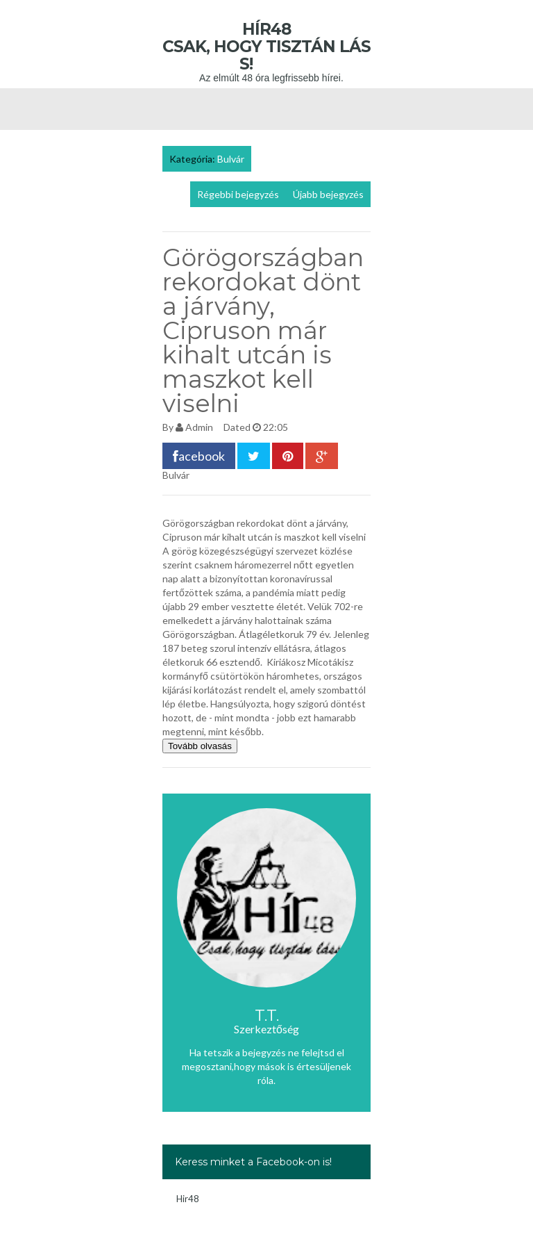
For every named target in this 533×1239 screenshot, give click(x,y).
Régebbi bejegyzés (238, 194)
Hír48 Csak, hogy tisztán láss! (266, 46)
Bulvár (230, 159)
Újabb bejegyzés (328, 194)
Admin (199, 427)
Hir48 (187, 1198)
